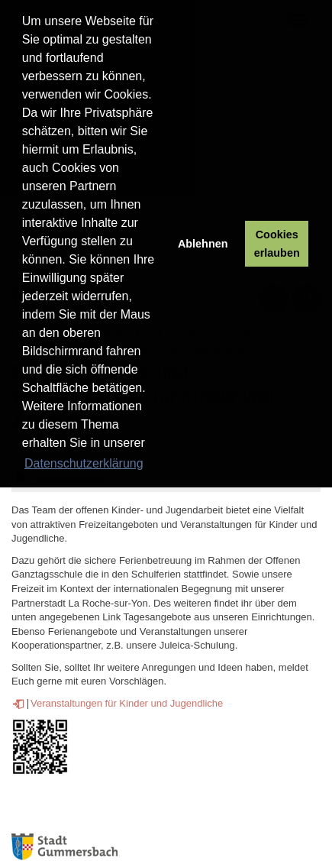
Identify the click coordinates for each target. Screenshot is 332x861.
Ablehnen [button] (203, 244)
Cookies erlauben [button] (277, 243)
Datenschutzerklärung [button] (83, 463)
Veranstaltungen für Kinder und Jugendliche (127, 703)
